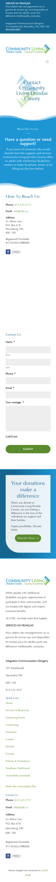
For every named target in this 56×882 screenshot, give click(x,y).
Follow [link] (16, 252)
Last (8, 368)
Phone (11, 374)
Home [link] (9, 703)
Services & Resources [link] (17, 710)
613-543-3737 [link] (23, 205)
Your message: (15, 402)
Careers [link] (10, 739)
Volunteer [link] (11, 732)
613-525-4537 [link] (13, 30)
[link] (28, 53)
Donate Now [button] (26, 538)
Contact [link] (10, 754)
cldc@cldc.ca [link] (20, 211)
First (8, 355)
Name (10, 342)
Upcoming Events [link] (15, 717)
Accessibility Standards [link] (18, 775)
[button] (47, 61)
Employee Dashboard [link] (18, 768)
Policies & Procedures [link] (18, 761)
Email (10, 388)
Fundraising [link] (12, 725)
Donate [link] (10, 746)
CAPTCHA (11, 437)
